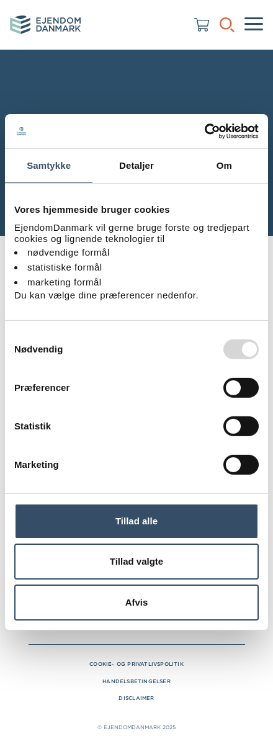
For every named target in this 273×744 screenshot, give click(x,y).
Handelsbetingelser (136, 681)
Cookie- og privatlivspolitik (136, 664)
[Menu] (253, 25)
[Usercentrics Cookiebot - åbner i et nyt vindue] (204, 131)
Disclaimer (136, 698)
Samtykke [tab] (49, 165)
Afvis (136, 602)
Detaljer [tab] (136, 165)
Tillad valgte (136, 561)
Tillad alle (136, 521)
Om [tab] (224, 165)
